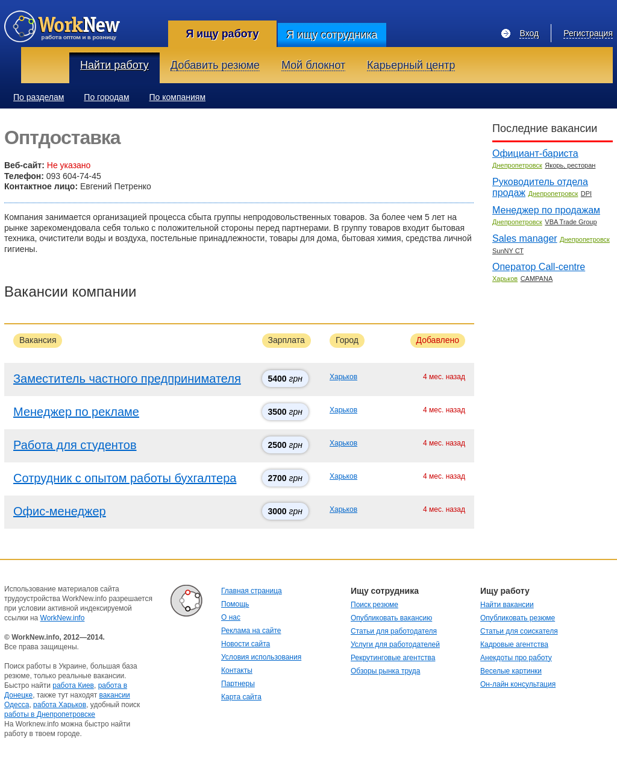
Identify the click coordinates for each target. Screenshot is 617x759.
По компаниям (177, 97)
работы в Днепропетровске (49, 714)
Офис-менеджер (59, 511)
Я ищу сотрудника (331, 35)
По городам (106, 97)
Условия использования (261, 657)
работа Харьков (59, 705)
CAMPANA (537, 278)
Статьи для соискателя (519, 631)
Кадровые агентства (514, 644)
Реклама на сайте (251, 630)
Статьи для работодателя (394, 631)
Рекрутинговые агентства (393, 657)
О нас (230, 617)
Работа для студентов (75, 445)
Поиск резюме (374, 604)
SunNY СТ (508, 250)
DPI (586, 193)
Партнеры (238, 683)
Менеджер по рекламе (76, 411)
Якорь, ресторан (570, 165)
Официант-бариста (535, 153)
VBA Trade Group (571, 221)
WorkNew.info (62, 618)
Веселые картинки (511, 671)
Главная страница (251, 591)
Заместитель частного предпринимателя (127, 378)
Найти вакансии (507, 604)
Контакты (236, 670)
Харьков (343, 377)
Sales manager (524, 238)
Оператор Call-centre (538, 267)
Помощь (235, 604)
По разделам (38, 97)
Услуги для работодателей (395, 644)
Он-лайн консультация (518, 684)
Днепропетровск (517, 165)
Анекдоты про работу (516, 657)
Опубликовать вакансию (391, 618)
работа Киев (73, 685)
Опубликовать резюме (517, 618)
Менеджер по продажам (546, 210)
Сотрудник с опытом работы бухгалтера (124, 478)
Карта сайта (241, 697)
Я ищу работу (222, 34)
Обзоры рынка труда (385, 671)
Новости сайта (245, 644)
